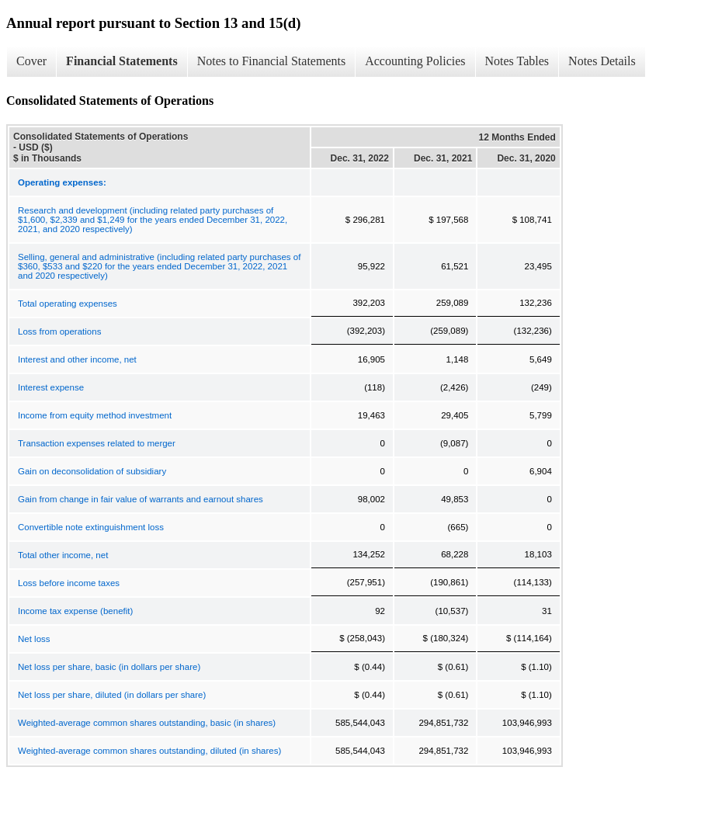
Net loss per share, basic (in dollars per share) (109, 667)
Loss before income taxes (69, 583)
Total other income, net (63, 555)
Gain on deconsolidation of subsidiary (92, 471)
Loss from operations (59, 331)
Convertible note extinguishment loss (91, 527)
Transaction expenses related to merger (96, 443)
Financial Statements (122, 61)
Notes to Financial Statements (271, 61)
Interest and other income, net (77, 359)
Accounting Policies (415, 61)
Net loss (34, 639)
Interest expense (51, 387)
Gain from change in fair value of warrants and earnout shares (140, 499)
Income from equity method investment (95, 415)
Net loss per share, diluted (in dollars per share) (112, 694)
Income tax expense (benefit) (75, 611)
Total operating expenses (67, 303)
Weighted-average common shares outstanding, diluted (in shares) (149, 750)
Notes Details (602, 61)
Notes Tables (517, 61)
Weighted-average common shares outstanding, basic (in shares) (147, 722)
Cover (31, 61)
